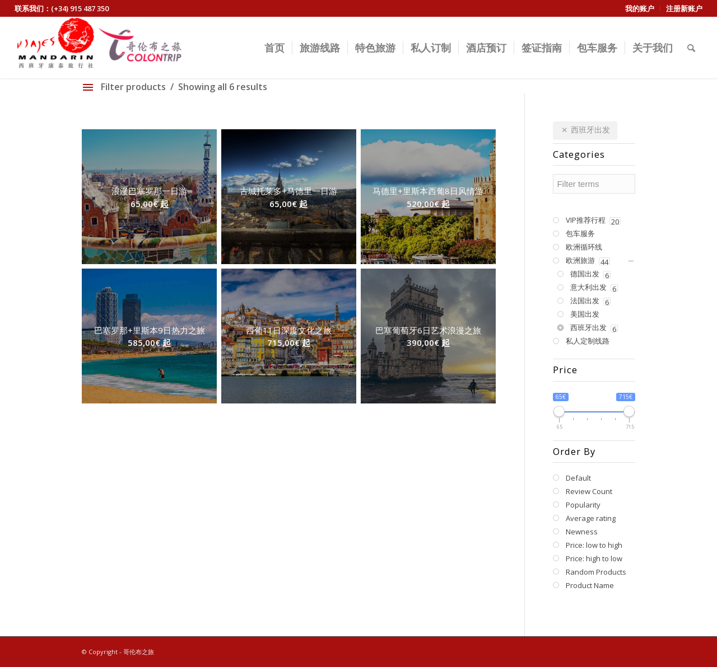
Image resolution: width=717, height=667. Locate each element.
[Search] (691, 47)
